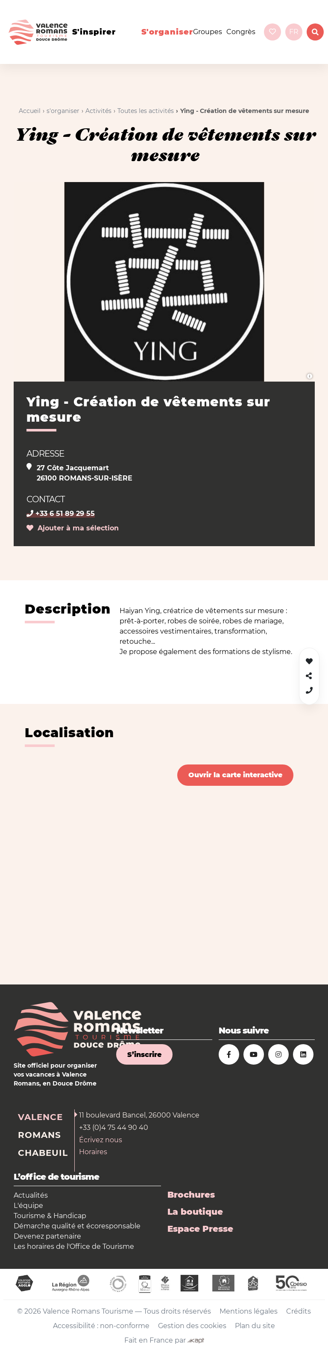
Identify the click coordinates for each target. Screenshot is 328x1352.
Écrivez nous (100, 1140)
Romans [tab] (39, 1135)
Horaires (93, 1152)
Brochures (191, 1195)
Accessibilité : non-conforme (101, 1326)
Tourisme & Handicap (50, 1216)
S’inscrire (144, 1055)
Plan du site (255, 1326)
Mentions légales (249, 1311)
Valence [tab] (40, 1117)
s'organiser (167, 32)
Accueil (30, 111)
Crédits (298, 1311)
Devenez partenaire (47, 1236)
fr (294, 32)
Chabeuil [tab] (43, 1153)
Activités (98, 111)
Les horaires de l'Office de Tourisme (74, 1246)
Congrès (240, 32)
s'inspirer (94, 32)
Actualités (31, 1195)
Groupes (207, 32)
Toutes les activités (145, 111)
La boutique (195, 1212)
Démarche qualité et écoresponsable (77, 1226)
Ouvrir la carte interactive (235, 775)
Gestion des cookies (192, 1326)
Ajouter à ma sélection (72, 528)
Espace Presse (200, 1229)
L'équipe (28, 1205)
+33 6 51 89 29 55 (60, 514)
